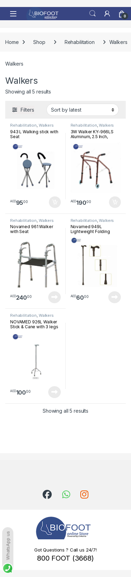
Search (92, 13)
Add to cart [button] (55, 202)
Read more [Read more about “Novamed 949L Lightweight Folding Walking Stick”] (114, 297)
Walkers (46, 125)
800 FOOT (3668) (65, 558)
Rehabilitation (80, 42)
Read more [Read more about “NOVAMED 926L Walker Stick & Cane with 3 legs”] (54, 392)
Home (12, 42)
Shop (39, 42)
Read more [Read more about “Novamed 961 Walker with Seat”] (54, 297)
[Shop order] (82, 109)
